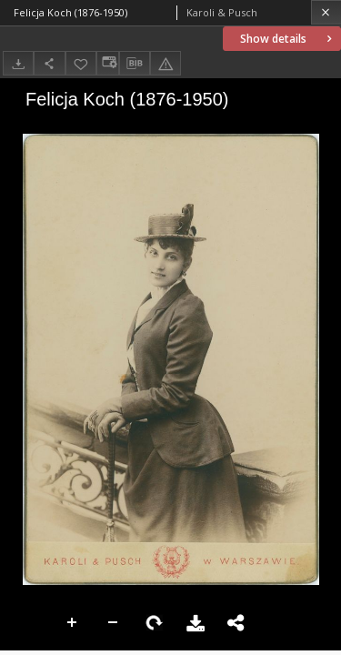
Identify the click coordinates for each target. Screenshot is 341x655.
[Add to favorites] (80, 63)
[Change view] (107, 63)
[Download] (18, 63)
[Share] (49, 63)
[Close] (326, 12)
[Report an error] (165, 63)
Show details (288, 38)
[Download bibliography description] (134, 63)
